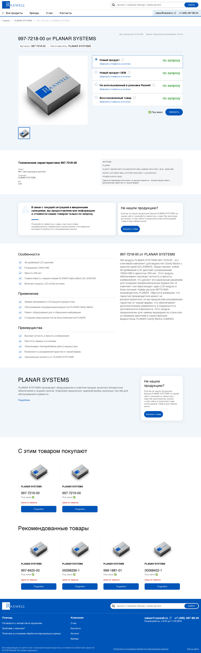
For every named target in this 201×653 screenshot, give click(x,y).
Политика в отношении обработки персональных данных (31, 633)
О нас (73, 623)
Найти (191, 5)
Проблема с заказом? (13, 628)
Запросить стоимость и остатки (115, 64)
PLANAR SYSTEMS (79, 46)
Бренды (75, 638)
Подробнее (24, 400)
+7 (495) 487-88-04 (188, 13)
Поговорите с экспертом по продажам (22, 623)
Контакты (76, 628)
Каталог (75, 633)
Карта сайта (193, 649)
